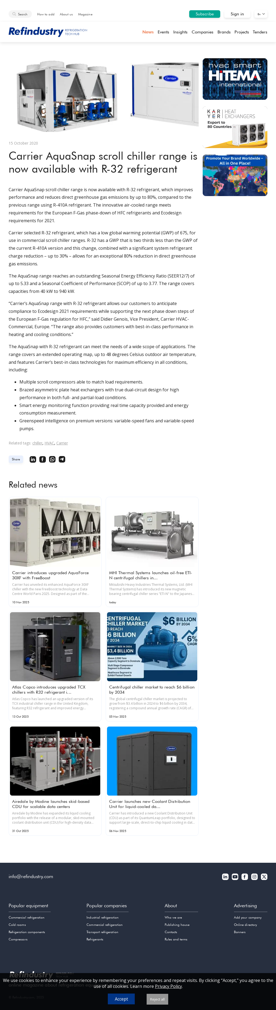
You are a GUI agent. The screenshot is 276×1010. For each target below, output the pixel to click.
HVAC (49, 443)
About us (66, 14)
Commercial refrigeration (26, 917)
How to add (45, 14)
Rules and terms (176, 939)
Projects (241, 32)
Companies (203, 32)
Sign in (237, 13)
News (148, 32)
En (259, 14)
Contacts (171, 932)
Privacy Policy (168, 986)
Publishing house (177, 925)
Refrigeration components (27, 932)
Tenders (260, 32)
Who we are (173, 917)
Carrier (62, 443)
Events (163, 32)
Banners (240, 932)
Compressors (18, 939)
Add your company (247, 917)
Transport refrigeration (102, 932)
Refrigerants (95, 939)
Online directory (245, 925)
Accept (121, 999)
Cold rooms (17, 925)
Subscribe (205, 13)
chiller (37, 443)
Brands (224, 32)
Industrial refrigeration (102, 917)
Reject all (157, 999)
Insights (180, 32)
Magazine (85, 14)
